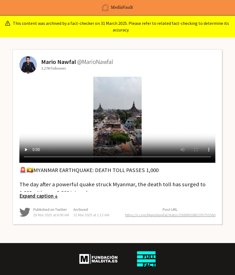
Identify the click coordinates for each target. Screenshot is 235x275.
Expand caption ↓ (38, 196)
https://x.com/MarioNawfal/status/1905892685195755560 (170, 214)
